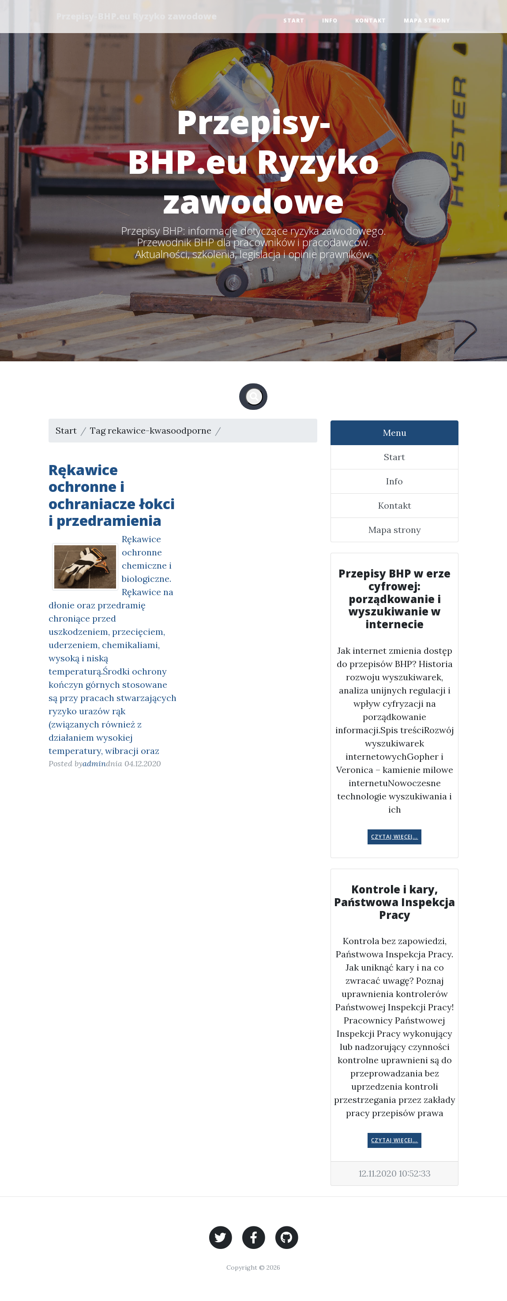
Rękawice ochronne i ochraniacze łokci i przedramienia (112, 495)
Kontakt (370, 20)
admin (94, 763)
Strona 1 (241, 430)
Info (330, 20)
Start (293, 20)
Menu (394, 432)
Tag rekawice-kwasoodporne (150, 430)
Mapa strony (427, 20)
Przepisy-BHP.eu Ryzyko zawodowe (137, 16)
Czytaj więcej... (394, 836)
